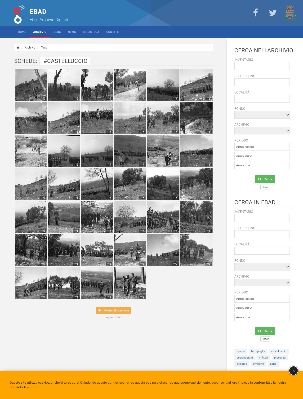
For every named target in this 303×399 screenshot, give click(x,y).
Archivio (39, 32)
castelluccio (278, 351)
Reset (265, 187)
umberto (258, 363)
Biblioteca (91, 32)
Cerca (265, 179)
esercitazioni (245, 357)
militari (263, 357)
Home (22, 32)
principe (242, 363)
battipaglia (258, 351)
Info (34, 387)
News (72, 32)
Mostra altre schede (113, 310)
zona (273, 363)
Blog (57, 32)
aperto (241, 351)
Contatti (112, 32)
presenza (280, 357)
